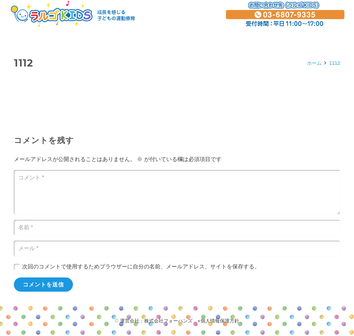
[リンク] (72, 14)
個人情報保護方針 (220, 321)
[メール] (177, 248)
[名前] (177, 228)
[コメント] (177, 192)
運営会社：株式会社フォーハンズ (156, 321)
